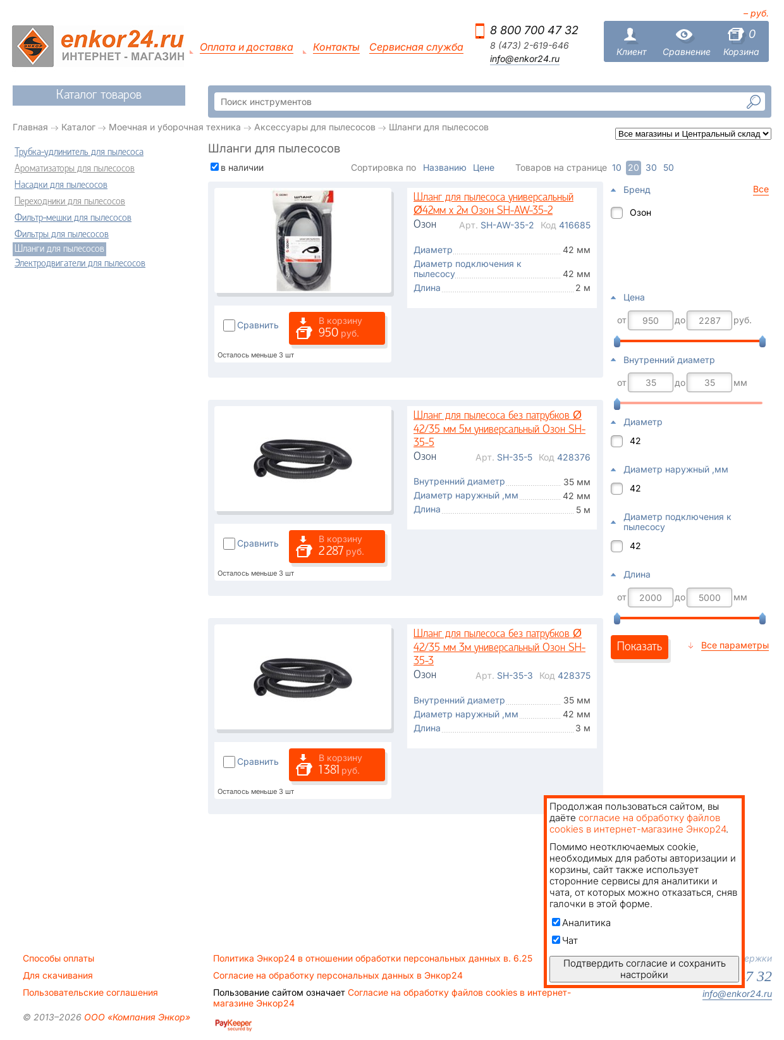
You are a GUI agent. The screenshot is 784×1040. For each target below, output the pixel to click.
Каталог (78, 126)
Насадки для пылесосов (61, 185)
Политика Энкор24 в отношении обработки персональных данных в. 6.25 (372, 958)
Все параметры (735, 645)
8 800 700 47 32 (534, 30)
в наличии (242, 167)
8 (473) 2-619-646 (529, 45)
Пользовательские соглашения (90, 992)
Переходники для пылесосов (70, 202)
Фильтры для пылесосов (62, 235)
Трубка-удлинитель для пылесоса (79, 152)
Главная (30, 126)
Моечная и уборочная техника (175, 126)
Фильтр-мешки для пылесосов (73, 218)
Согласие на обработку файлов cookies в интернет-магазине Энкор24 (392, 997)
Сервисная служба (416, 47)
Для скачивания (58, 975)
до (680, 320)
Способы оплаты (58, 958)
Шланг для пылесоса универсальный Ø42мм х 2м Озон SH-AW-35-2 (493, 205)
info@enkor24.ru (525, 59)
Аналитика (581, 923)
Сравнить (258, 324)
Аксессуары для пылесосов (315, 126)
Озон (640, 212)
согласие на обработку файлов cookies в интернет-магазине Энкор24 (637, 823)
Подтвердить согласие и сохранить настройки (644, 969)
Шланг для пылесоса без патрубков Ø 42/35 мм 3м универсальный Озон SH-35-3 (499, 647)
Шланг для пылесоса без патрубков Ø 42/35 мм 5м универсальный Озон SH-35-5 (499, 429)
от (622, 320)
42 (635, 440)
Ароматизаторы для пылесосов (75, 169)
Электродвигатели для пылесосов (80, 264)
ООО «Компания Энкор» (136, 1017)
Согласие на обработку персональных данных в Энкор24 (338, 975)
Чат (565, 940)
